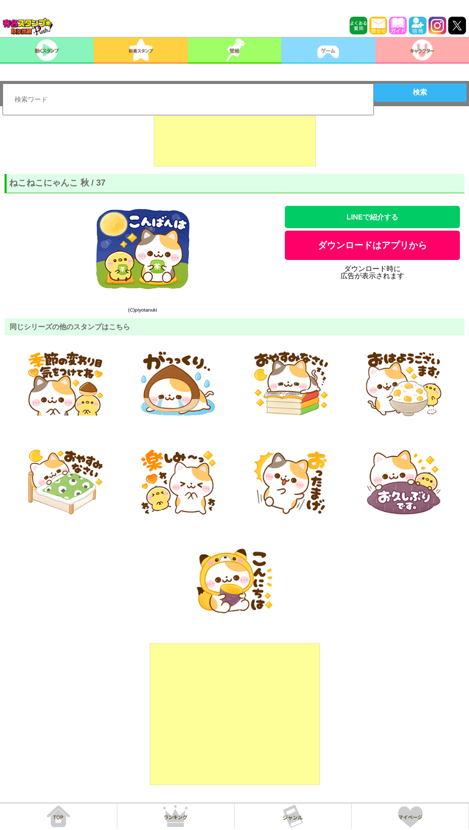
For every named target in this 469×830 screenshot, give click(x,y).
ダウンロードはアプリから (372, 245)
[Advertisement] (235, 141)
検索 (420, 92)
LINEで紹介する (372, 217)
